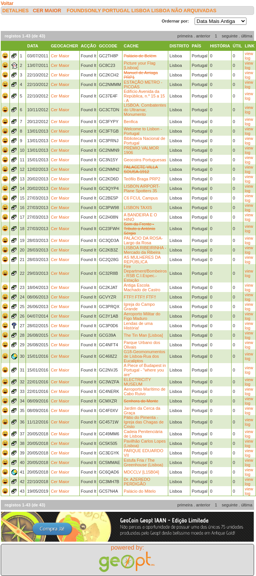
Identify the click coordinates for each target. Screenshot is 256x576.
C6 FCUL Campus (141, 198)
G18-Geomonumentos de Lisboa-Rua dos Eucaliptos (144, 356)
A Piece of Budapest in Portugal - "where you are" (145, 370)
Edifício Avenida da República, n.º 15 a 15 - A (144, 96)
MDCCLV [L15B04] (141, 472)
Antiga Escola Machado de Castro (142, 287)
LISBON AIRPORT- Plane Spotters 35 (142, 188)
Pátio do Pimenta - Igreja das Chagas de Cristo (144, 422)
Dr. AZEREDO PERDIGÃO (137, 481)
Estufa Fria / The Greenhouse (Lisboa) (143, 462)
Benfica (131, 121)
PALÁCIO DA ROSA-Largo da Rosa (143, 240)
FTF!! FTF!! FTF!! (140, 297)
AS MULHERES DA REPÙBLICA (142, 259)
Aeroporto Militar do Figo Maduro (142, 316)
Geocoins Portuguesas (145, 159)
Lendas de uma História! (138, 325)
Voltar (7, 3)
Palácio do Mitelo (140, 491)
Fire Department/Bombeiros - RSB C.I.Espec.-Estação (145, 273)
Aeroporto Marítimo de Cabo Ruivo (144, 391)
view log (249, 55)
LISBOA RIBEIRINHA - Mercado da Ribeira (145, 250)
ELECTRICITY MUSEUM (137, 381)
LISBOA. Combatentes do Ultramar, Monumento (145, 110)
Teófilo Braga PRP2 (142, 179)
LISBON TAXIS (138, 207)
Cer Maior (47, 10)
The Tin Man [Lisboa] (143, 335)
